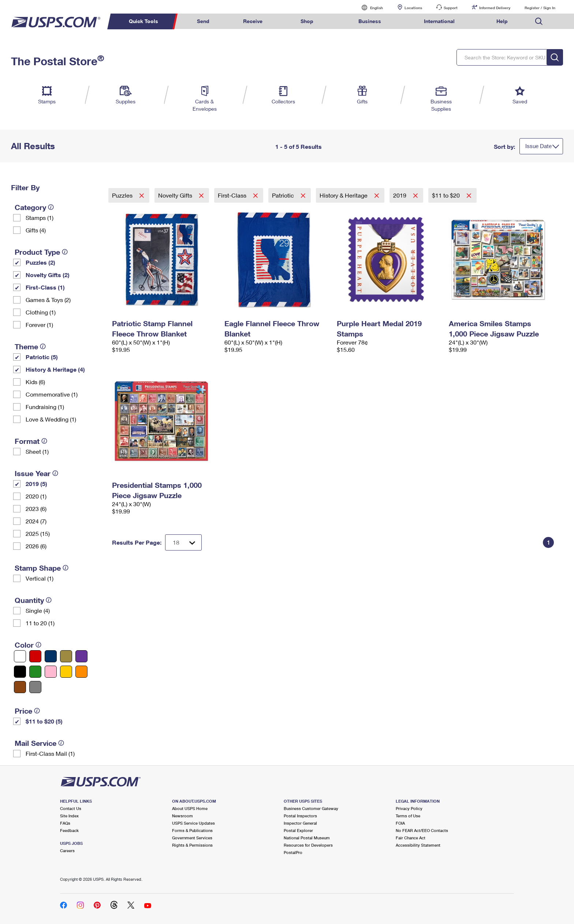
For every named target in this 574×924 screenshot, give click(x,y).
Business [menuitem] (369, 21)
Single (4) (38, 610)
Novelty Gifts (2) (48, 274)
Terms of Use (408, 815)
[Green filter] (35, 672)
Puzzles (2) (40, 262)
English (369, 7)
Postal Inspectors (300, 815)
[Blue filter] (51, 656)
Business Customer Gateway (311, 808)
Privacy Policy (409, 808)
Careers (67, 850)
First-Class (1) (45, 287)
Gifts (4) (36, 230)
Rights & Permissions (192, 845)
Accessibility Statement (418, 845)
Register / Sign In (540, 7)
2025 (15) (38, 533)
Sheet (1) (37, 451)
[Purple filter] (81, 656)
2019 (400, 195)
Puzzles (123, 195)
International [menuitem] (439, 21)
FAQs (65, 823)
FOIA (400, 823)
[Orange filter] (81, 672)
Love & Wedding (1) (51, 419)
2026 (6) (36, 545)
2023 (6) (36, 508)
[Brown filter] (20, 687)
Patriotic (283, 195)
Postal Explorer (298, 830)
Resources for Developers (308, 845)
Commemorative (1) (52, 394)
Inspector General (300, 823)
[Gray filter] (35, 687)
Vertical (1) (39, 578)
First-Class (233, 195)
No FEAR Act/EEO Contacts (422, 830)
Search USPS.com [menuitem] (539, 21)
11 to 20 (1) (40, 622)
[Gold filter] (66, 656)
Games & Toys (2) (48, 299)
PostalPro (293, 852)
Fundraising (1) (45, 406)
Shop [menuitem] (307, 21)
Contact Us (70, 808)
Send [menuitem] (203, 21)
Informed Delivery (494, 7)
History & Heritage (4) (55, 369)
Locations (413, 7)
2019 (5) (36, 483)
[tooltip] (51, 207)
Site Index (69, 815)
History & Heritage (344, 195)
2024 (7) (36, 521)
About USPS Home (190, 808)
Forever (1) (39, 324)
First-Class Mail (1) (50, 753)
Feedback (69, 830)
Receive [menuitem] (252, 21)
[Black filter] (20, 672)
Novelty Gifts (176, 195)
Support (451, 7)
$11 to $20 (446, 195)
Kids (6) (35, 381)
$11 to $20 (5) (44, 721)
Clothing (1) (41, 312)
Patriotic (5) (42, 356)
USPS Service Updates (193, 823)
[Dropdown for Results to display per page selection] (183, 542)
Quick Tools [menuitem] (143, 21)
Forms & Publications (192, 830)
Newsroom (182, 815)
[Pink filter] (51, 672)
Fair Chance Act (410, 837)
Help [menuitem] (502, 21)
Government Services (192, 837)
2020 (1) (36, 496)
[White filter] (20, 656)
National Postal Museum (307, 837)
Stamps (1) (39, 217)
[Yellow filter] (66, 672)
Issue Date (538, 146)
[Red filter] (35, 656)
